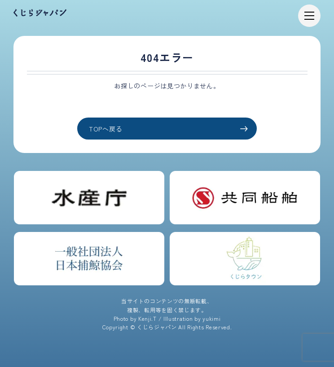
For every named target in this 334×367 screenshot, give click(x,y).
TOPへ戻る (168, 128)
